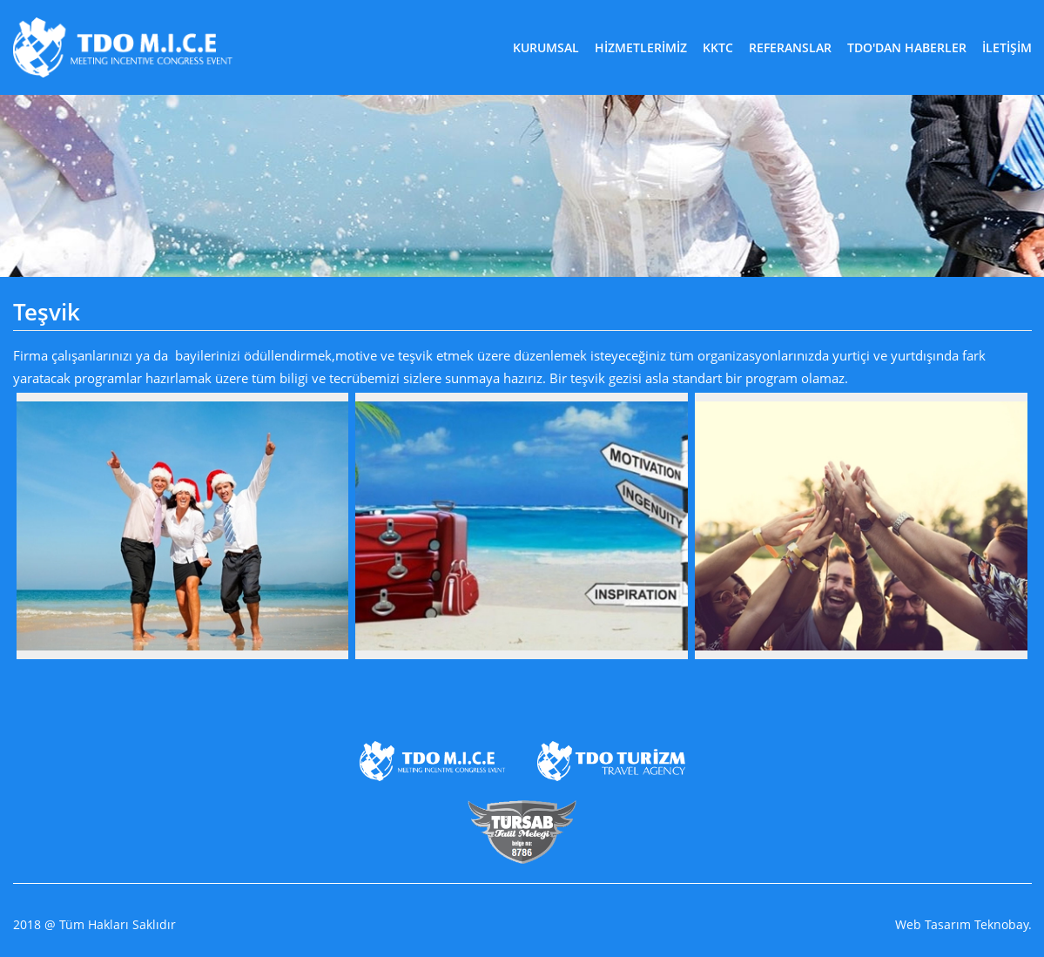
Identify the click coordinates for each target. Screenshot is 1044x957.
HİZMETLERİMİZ (641, 47)
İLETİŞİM (1007, 47)
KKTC (718, 47)
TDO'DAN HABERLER (907, 47)
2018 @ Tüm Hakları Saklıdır (94, 925)
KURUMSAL (546, 47)
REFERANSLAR (790, 47)
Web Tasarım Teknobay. (963, 925)
